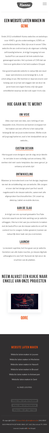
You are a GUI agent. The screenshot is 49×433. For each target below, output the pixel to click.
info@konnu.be (32, 420)
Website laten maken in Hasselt (24, 364)
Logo (24, 5)
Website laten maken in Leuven (24, 354)
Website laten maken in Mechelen (24, 359)
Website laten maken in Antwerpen (24, 374)
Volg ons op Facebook (24, 405)
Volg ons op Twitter (24, 410)
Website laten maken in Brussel (24, 369)
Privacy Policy (21, 420)
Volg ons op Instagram (24, 401)
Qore (24, 318)
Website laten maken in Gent (24, 379)
